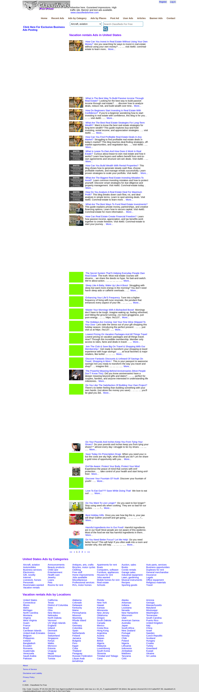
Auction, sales (129, 564)
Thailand (76, 651)
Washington (152, 613)
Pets (50, 582)
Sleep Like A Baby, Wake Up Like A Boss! (106, 285)
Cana (100, 658)
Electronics (29, 572)
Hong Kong (103, 630)
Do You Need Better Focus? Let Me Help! (106, 539)
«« (71, 552)
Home (44, 18)
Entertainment (55, 572)
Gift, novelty (29, 575)
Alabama (77, 600)
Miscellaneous (79, 580)
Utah (124, 618)
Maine (75, 610)
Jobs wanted (103, 577)
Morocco (52, 646)
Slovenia (101, 653)
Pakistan (27, 658)
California (53, 600)
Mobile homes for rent (108, 580)
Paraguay (77, 653)
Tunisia (51, 658)
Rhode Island (79, 620)
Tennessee (152, 615)
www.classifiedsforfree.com (85, 12)
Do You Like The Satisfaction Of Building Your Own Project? (116, 385)
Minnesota (102, 610)
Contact (171, 18)
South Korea (103, 651)
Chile (124, 638)
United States (30, 600)
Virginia (27, 618)
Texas (51, 602)
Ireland (51, 628)
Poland (125, 640)
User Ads (128, 18)
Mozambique (54, 656)
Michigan (28, 610)
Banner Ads (156, 18)
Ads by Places (98, 18)
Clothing (76, 570)
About (25, 665)
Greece (51, 633)
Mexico (100, 625)
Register (163, 2)
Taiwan (100, 638)
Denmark (52, 630)
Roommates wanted (33, 585)
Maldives (126, 653)
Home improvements (83, 575)
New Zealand (128, 630)
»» (88, 552)
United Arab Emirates (34, 633)
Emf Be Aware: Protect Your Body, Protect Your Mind (112, 466)
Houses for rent (105, 575)
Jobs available (79, 577)
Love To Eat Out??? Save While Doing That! (108, 490)
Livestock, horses (32, 580)
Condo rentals (129, 570)
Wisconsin (127, 615)
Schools (101, 585)
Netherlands (78, 633)
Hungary (150, 640)
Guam (26, 623)
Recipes (126, 582)
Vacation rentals (31, 587)
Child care (53, 570)
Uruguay (52, 651)
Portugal (126, 633)
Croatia (150, 643)
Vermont (52, 620)
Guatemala (29, 651)
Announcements (56, 564)
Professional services (83, 582)
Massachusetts (154, 605)
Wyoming (77, 618)
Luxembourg (103, 648)
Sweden (150, 633)
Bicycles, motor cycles (83, 567)
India (75, 623)
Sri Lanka (151, 656)
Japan (125, 625)
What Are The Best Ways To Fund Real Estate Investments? (116, 204)
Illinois (26, 605)
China (149, 628)
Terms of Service (30, 669)
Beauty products (56, 567)
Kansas (101, 607)
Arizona (150, 600)
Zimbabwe (127, 651)
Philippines (28, 638)
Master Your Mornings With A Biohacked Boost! (109, 310)
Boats (100, 567)
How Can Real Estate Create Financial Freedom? (111, 216)
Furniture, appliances (108, 572)
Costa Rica (102, 628)
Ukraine (150, 653)
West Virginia (30, 620)
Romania (28, 648)
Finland (76, 635)
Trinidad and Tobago (107, 656)
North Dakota (54, 618)
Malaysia (101, 646)
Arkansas (126, 602)
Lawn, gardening (130, 577)
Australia (126, 623)
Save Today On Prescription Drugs (103, 454)
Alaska (125, 600)
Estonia (52, 648)
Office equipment (155, 580)
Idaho (26, 607)
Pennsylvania (79, 613)
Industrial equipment (132, 575)
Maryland (151, 607)
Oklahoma (102, 615)
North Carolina (30, 613)
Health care (54, 575)
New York (102, 602)
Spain (75, 630)
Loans (51, 580)
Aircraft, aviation (31, 564)
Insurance (151, 575)
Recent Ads (57, 18)
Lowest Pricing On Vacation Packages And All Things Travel (116, 334)
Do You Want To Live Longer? (100, 503)
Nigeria (125, 643)
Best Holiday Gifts (94, 515)
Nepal (51, 653)
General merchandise (157, 572)
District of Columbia (58, 605)
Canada (101, 623)
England (52, 625)
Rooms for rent (55, 585)
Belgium (27, 635)
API (24, 681)
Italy (148, 625)
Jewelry (52, 577)
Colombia (77, 628)
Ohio (50, 610)
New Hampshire (130, 613)
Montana (27, 615)
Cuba (75, 648)
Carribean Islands (32, 630)
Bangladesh (29, 643)
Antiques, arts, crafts (83, 564)
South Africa (128, 628)
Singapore (53, 638)
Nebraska (53, 615)
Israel (149, 630)
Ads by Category (77, 18)
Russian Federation (82, 656)
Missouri (76, 615)
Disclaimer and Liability (32, 673)
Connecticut (29, 602)
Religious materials (156, 582)
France (26, 625)
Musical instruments (132, 580)
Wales (51, 643)
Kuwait (149, 651)
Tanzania (126, 656)
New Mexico (54, 613)
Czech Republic (154, 635)
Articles (141, 18)
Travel (149, 585)
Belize (100, 640)
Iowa (50, 607)
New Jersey (103, 613)
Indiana (125, 605)
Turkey (149, 646)
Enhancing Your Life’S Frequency (102, 297)
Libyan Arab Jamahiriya (78, 659)
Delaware (77, 605)
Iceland (27, 640)
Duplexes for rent (155, 570)
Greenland (151, 648)
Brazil (26, 628)
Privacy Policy (29, 677)
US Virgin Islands (57, 623)
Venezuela (28, 653)
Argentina (102, 633)
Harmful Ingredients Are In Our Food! (104, 527)
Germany (77, 625)
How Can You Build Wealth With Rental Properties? (111, 165)
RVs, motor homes (82, 585)
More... (111, 49)
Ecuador (27, 646)
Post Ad (114, 18)
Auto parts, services (156, 564)
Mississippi (152, 610)
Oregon (101, 618)
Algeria (100, 643)
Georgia (150, 602)
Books (125, 567)
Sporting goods (129, 585)
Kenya (51, 640)
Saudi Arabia (29, 656)
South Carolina (154, 618)
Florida (100, 600)
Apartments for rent (107, 564)
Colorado (77, 602)
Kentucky (77, 607)
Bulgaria (76, 640)
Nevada (126, 610)
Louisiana (127, 607)
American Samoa (130, 620)
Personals (28, 582)
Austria (100, 635)
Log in (173, 2)
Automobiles (29, 567)
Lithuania (126, 646)
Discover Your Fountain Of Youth (102, 478)
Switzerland (54, 635)
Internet (27, 577)
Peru (74, 643)
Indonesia (127, 648)
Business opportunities (158, 567)
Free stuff (77, 572)
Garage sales (128, 572)
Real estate (103, 582)
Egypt (75, 646)
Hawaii (100, 605)
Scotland (150, 638)
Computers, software (107, 570)
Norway (126, 635)
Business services (32, 570)
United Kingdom (154, 623)
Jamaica (76, 638)
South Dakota (104, 620)
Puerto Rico (152, 620)
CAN (124, 658)
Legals (149, 577)
